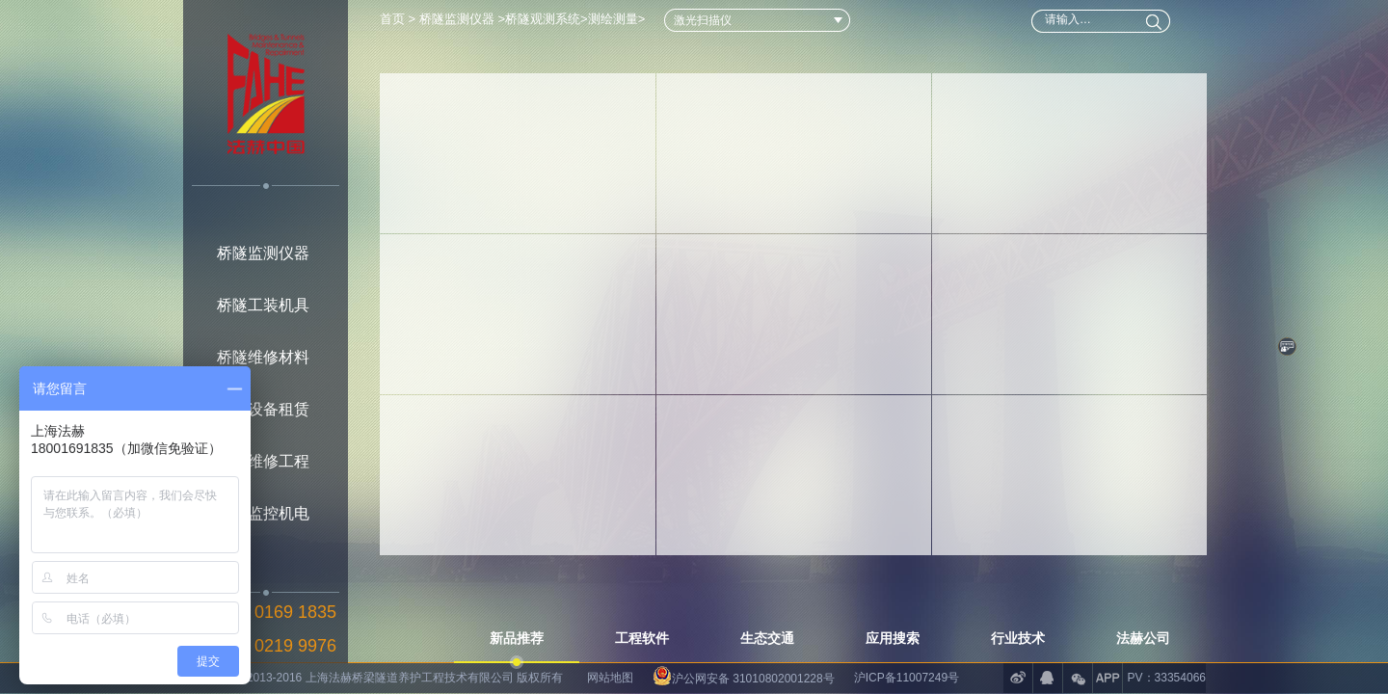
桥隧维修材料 (263, 357)
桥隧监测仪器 (263, 253)
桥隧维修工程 (263, 461)
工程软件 (642, 638)
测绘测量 (613, 19)
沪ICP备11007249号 (906, 677)
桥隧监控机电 (263, 513)
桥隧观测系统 (542, 19)
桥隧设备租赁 (263, 409)
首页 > (399, 19)
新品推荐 (517, 638)
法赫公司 (1143, 638)
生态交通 (767, 638)
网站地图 (610, 677)
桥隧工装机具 (263, 305)
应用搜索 (893, 638)
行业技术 (1018, 638)
